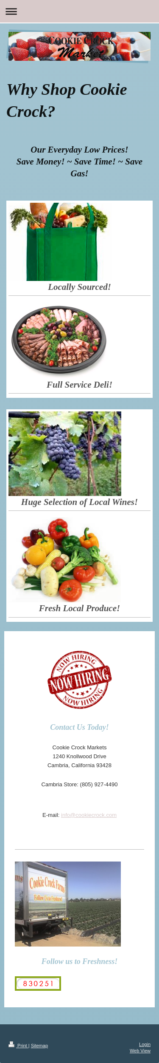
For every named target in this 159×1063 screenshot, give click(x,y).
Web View (140, 1050)
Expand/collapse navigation (79, 11)
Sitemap (39, 1045)
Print (18, 1045)
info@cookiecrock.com (89, 815)
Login (145, 1044)
